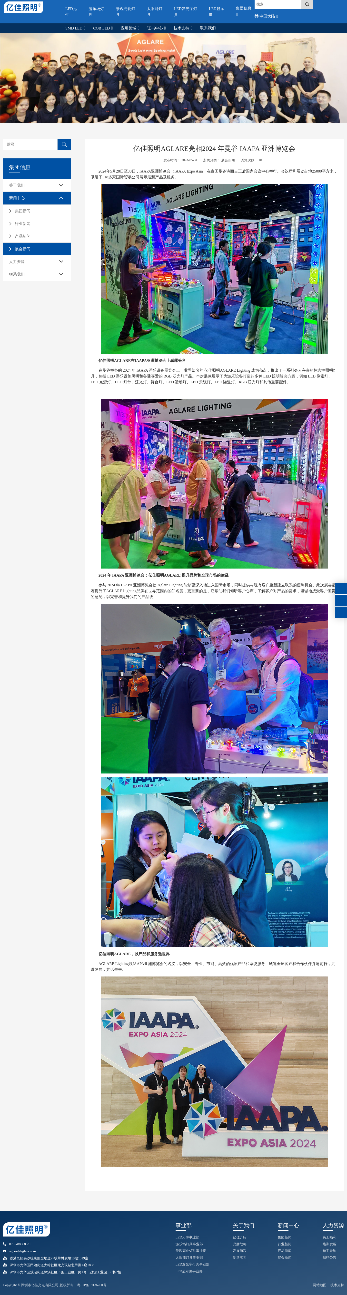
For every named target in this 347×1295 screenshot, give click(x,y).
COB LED (102, 28)
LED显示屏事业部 (189, 1271)
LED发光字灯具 (185, 12)
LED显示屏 (216, 12)
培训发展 (329, 1244)
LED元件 (71, 12)
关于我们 (17, 185)
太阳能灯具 (154, 12)
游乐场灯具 (96, 12)
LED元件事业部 (187, 1237)
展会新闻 (22, 249)
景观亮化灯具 (125, 12)
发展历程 (240, 1251)
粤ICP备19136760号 (91, 1285)
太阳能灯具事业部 (189, 1257)
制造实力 (240, 1257)
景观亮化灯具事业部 (191, 1251)
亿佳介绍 (240, 1237)
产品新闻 (22, 236)
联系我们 (208, 28)
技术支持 (182, 28)
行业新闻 (22, 224)
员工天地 (329, 1251)
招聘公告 (329, 1257)
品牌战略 (240, 1244)
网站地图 (320, 1285)
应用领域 (129, 28)
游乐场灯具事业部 (189, 1244)
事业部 (184, 1225)
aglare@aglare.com (19, 1251)
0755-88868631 (17, 1244)
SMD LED (74, 28)
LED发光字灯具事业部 (192, 1264)
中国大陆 (265, 16)
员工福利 (329, 1237)
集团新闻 (22, 211)
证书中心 (155, 28)
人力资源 (17, 262)
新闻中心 (17, 198)
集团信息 (243, 8)
